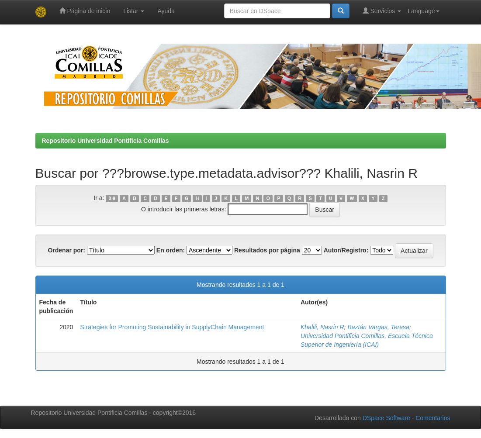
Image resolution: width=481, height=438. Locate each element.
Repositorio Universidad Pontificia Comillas (105, 140)
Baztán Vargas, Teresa (378, 327)
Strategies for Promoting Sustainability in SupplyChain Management (172, 327)
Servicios (382, 10)
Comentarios (432, 417)
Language (423, 10)
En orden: (170, 250)
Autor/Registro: (346, 250)
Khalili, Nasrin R (322, 327)
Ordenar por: (66, 250)
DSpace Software (386, 417)
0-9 (112, 198)
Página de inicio (85, 10)
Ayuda (165, 10)
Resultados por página (267, 250)
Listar (133, 10)
